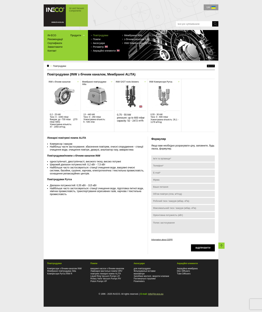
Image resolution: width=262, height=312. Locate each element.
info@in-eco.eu (155, 294)
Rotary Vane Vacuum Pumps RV (105, 278)
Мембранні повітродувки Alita (61, 271)
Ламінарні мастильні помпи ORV (106, 271)
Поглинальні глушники (145, 278)
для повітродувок (142, 268)
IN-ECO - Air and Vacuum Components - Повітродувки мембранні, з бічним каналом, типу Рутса (66, 15)
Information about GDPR (161, 240)
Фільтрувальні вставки (145, 271)
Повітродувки (59, 66)
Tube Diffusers (183, 273)
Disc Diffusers (183, 271)
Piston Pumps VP (98, 281)
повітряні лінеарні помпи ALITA (105, 273)
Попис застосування (183, 226)
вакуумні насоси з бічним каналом (107, 268)
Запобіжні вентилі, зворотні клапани (151, 276)
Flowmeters (139, 281)
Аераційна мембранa (187, 268)
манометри (139, 273)
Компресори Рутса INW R (59, 273)
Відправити (202, 247)
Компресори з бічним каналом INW (64, 268)
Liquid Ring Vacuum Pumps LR (105, 276)
